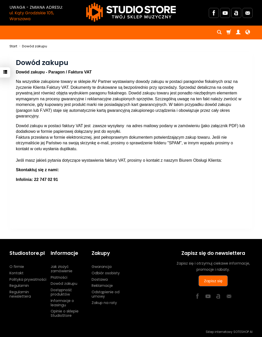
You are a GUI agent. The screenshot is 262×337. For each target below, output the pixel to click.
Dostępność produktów (61, 292)
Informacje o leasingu (62, 303)
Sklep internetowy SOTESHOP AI (229, 332)
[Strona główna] (131, 12)
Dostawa (100, 279)
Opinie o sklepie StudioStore (65, 313)
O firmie (16, 266)
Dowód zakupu (64, 283)
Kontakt (16, 273)
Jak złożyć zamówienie (61, 269)
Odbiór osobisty (106, 273)
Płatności (59, 277)
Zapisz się (213, 281)
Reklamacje (102, 285)
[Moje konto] (238, 32)
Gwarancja (102, 266)
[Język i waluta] (248, 32)
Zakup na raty (104, 302)
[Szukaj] (219, 32)
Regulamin (19, 285)
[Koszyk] (229, 32)
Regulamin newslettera (20, 294)
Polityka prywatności (27, 279)
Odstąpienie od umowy (105, 294)
